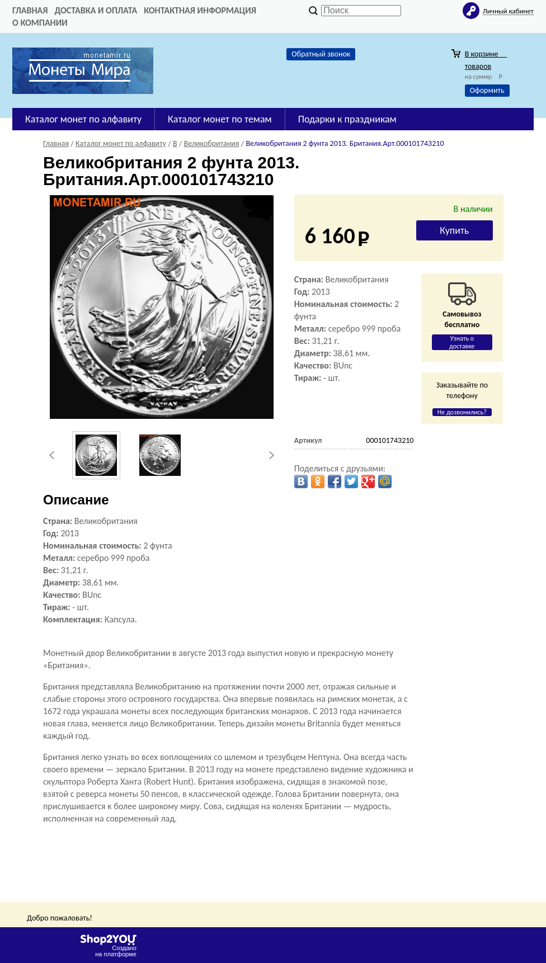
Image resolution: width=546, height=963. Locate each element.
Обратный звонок (320, 54)
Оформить (487, 90)
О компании (40, 22)
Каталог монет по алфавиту (83, 119)
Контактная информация (200, 10)
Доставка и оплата (95, 10)
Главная (30, 10)
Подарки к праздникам (347, 119)
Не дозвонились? (462, 412)
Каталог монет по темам (220, 119)
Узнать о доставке (462, 342)
